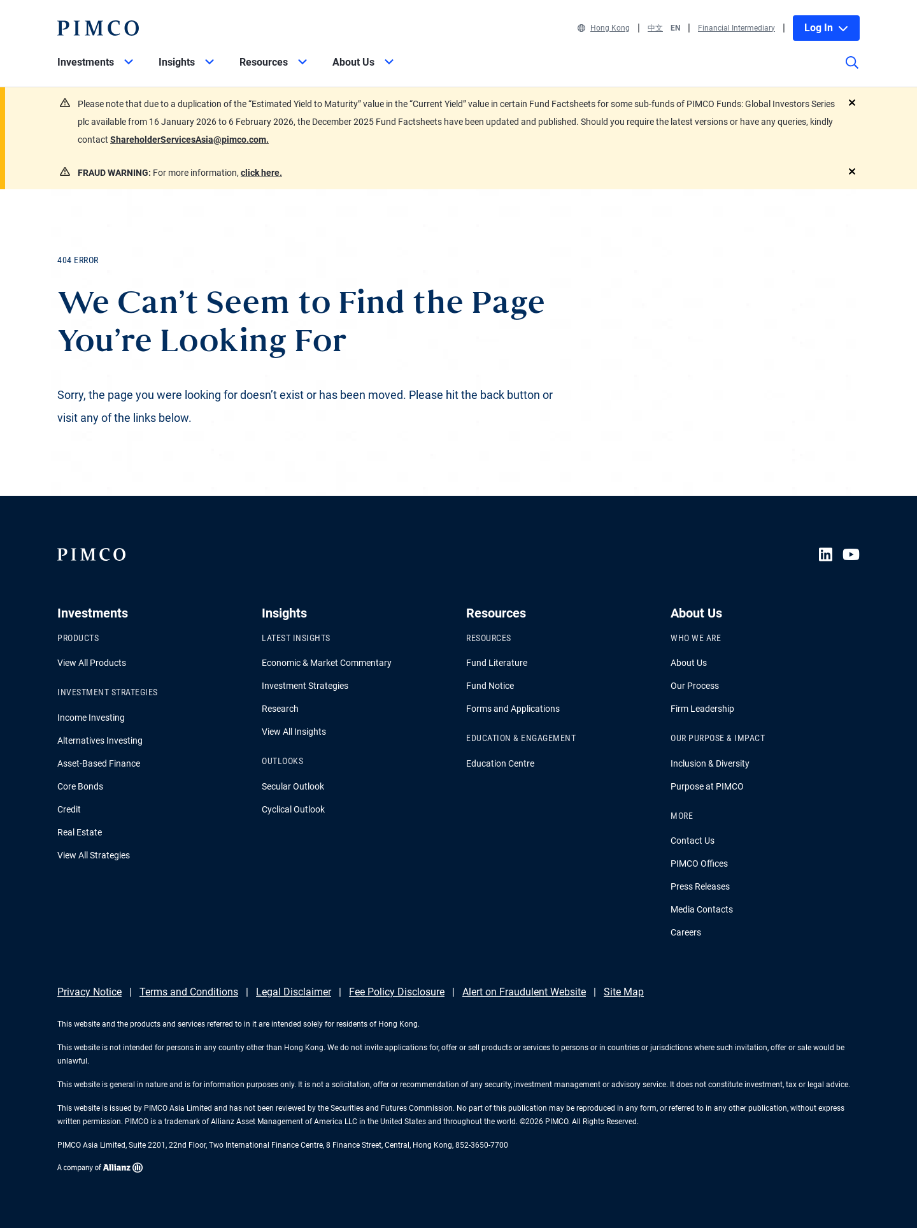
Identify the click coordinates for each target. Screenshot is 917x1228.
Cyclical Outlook (293, 809)
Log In (826, 28)
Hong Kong (604, 28)
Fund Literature (496, 663)
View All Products (91, 663)
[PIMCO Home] (98, 28)
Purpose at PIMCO (707, 786)
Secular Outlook (293, 786)
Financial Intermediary (736, 28)
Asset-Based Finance (98, 763)
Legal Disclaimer (293, 992)
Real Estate (79, 832)
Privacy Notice (89, 992)
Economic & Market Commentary (327, 663)
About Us (689, 663)
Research (280, 709)
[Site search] (852, 71)
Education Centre (500, 763)
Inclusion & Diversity (710, 763)
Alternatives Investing (100, 740)
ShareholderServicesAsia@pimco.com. (189, 139)
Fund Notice (490, 686)
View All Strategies (93, 855)
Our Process (695, 686)
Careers (686, 932)
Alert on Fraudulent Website (524, 992)
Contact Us (692, 840)
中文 (655, 28)
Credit (69, 809)
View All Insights (294, 731)
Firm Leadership (702, 709)
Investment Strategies (305, 686)
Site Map (624, 992)
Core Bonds (80, 786)
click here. (261, 173)
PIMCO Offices (699, 863)
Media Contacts (702, 909)
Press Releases (700, 886)
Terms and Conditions (188, 992)
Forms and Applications (513, 709)
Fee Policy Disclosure (396, 992)
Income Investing (91, 717)
